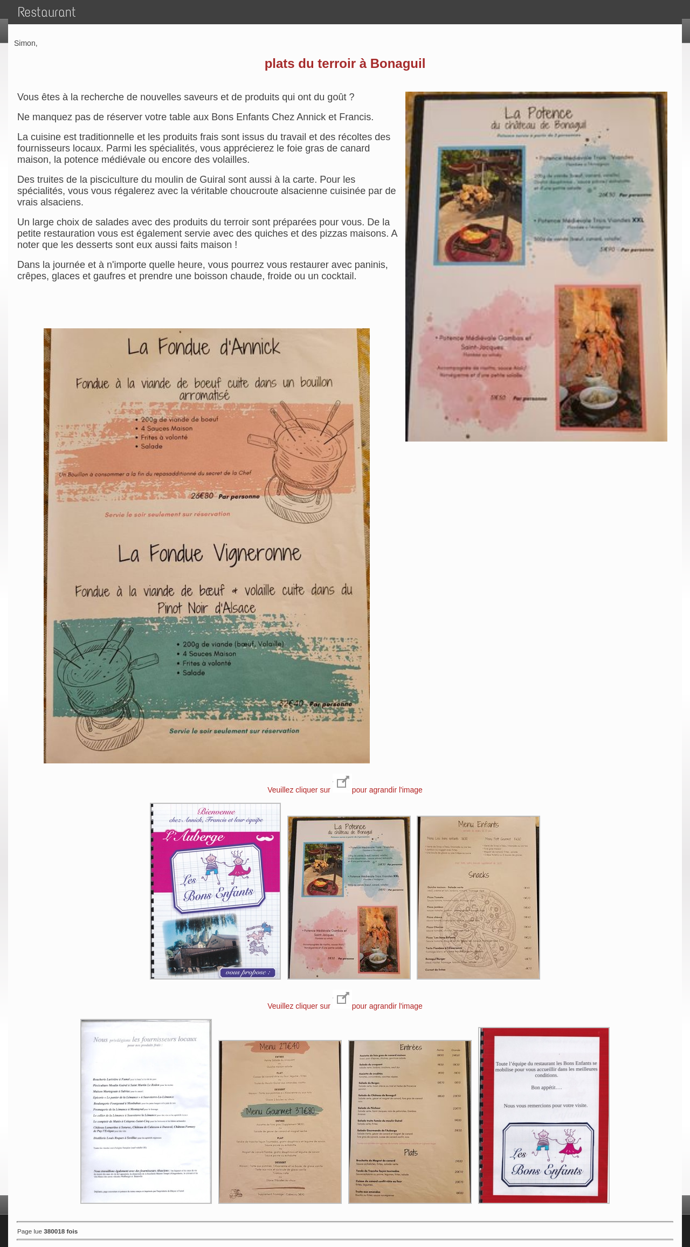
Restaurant (47, 12)
